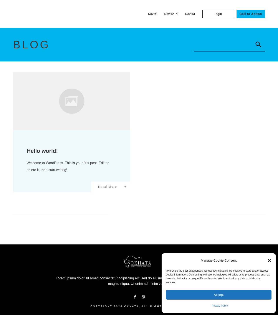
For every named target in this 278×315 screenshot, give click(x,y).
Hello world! (42, 151)
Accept (219, 295)
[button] (269, 260)
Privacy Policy (220, 305)
